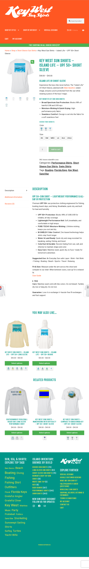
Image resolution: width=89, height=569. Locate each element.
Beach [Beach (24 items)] (19, 468)
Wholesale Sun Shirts (69, 489)
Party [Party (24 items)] (15, 510)
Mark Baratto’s (69, 88)
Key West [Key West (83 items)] (12, 505)
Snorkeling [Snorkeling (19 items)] (20, 518)
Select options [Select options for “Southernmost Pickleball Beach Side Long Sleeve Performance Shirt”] (16, 433)
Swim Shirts (65, 166)
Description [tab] (9, 190)
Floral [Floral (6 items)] (7, 492)
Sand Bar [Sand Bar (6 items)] (9, 518)
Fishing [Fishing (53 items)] (10, 478)
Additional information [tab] (13, 197)
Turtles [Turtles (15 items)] (17, 530)
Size (41, 134)
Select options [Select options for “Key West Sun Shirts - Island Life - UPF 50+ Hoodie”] (44, 363)
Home (7, 51)
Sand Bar (44, 173)
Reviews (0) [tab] (9, 204)
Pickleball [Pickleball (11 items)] (10, 514)
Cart (7, 39)
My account (17, 39)
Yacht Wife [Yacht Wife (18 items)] (11, 534)
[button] (32, 62)
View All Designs (51, 30)
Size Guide (36, 276)
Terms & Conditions (68, 498)
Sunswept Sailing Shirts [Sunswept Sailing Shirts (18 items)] (15, 524)
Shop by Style (10, 30)
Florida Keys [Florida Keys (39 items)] (19, 492)
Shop (13, 51)
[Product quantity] (43, 149)
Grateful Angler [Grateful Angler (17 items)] (14, 496)
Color (42, 125)
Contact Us (64, 504)
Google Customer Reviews (70, 477)
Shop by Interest (30, 30)
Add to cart (55, 149)
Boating (49, 170)
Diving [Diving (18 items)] (20, 473)
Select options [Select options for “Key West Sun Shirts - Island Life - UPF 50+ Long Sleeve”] (16, 363)
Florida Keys (60, 170)
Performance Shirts (61, 162)
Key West (73, 170)
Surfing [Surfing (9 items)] (8, 531)
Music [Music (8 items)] (8, 510)
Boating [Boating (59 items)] (10, 473)
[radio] (41, 129)
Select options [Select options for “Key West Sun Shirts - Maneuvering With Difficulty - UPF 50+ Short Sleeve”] (44, 433)
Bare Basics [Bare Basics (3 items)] (9, 468)
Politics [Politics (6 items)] (19, 514)
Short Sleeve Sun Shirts (26, 51)
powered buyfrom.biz (44, 545)
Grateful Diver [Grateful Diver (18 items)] (13, 500)
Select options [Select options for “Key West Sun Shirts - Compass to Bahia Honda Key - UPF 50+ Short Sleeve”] (72, 433)
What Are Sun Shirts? (68, 480)
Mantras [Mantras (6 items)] (23, 505)
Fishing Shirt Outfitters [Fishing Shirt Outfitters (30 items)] (13, 485)
